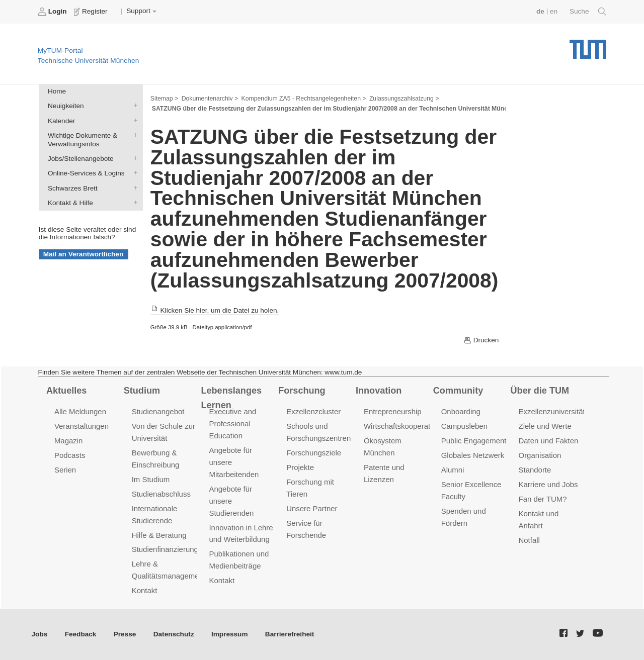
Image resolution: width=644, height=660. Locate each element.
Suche (588, 12)
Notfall (529, 540)
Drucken (481, 340)
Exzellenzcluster (313, 411)
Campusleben (464, 426)
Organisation (540, 455)
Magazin (68, 440)
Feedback (81, 634)
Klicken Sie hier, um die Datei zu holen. (214, 310)
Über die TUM (540, 391)
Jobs (40, 634)
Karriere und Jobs (548, 484)
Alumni (452, 469)
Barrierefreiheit (289, 634)
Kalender (133, 120)
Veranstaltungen (81, 426)
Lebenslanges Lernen (231, 398)
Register (92, 12)
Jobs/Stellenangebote (133, 158)
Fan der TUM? (543, 499)
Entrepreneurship (393, 411)
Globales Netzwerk (473, 455)
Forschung (301, 391)
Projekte (300, 467)
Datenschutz (173, 634)
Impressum (229, 634)
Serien (65, 469)
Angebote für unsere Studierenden (231, 501)
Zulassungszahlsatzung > (404, 98)
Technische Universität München (588, 45)
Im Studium (151, 479)
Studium (142, 391)
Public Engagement (474, 440)
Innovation (378, 391)
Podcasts (70, 455)
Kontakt (144, 590)
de (540, 11)
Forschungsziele (313, 452)
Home (57, 91)
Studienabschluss (161, 494)
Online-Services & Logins (133, 172)
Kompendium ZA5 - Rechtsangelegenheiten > (304, 98)
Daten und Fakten (549, 440)
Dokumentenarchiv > (210, 98)
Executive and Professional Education (232, 423)
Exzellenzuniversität (552, 411)
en (553, 11)
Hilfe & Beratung (159, 535)
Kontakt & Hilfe (133, 202)
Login (53, 12)
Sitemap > (164, 98)
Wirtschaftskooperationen (406, 426)
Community (458, 391)
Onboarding (460, 411)
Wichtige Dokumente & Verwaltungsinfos (133, 134)
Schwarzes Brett (133, 187)
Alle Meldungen (80, 411)
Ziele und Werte (545, 426)
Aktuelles (66, 391)
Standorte (535, 469)
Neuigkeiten (133, 105)
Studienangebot (158, 411)
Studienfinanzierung (165, 549)
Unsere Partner (311, 508)
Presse (125, 634)
